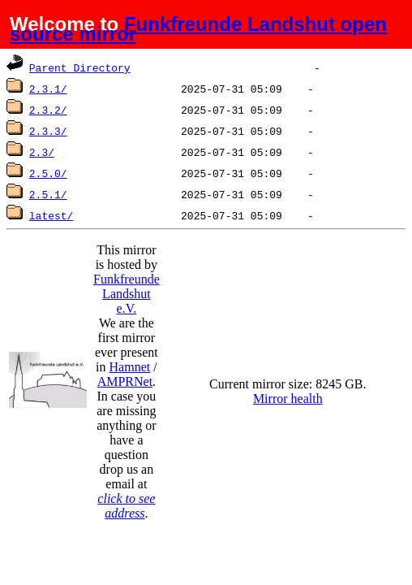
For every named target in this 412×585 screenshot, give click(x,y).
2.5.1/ (48, 194)
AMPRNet (124, 381)
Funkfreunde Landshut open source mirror (198, 29)
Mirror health (288, 398)
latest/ (51, 215)
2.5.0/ (48, 173)
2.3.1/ (48, 88)
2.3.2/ (48, 109)
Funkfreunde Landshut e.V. (126, 293)
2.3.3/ (48, 131)
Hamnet (130, 367)
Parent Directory (80, 67)
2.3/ (41, 152)
